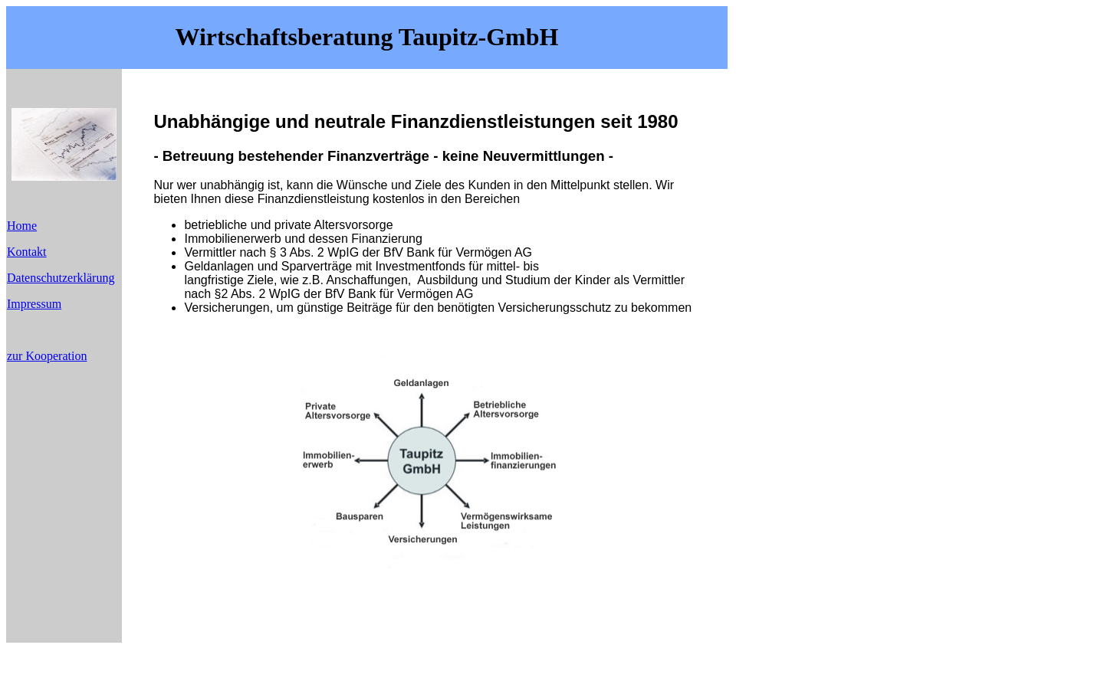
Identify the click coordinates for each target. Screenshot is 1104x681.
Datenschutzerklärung (60, 277)
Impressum (34, 303)
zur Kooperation (47, 355)
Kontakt (27, 251)
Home (22, 225)
